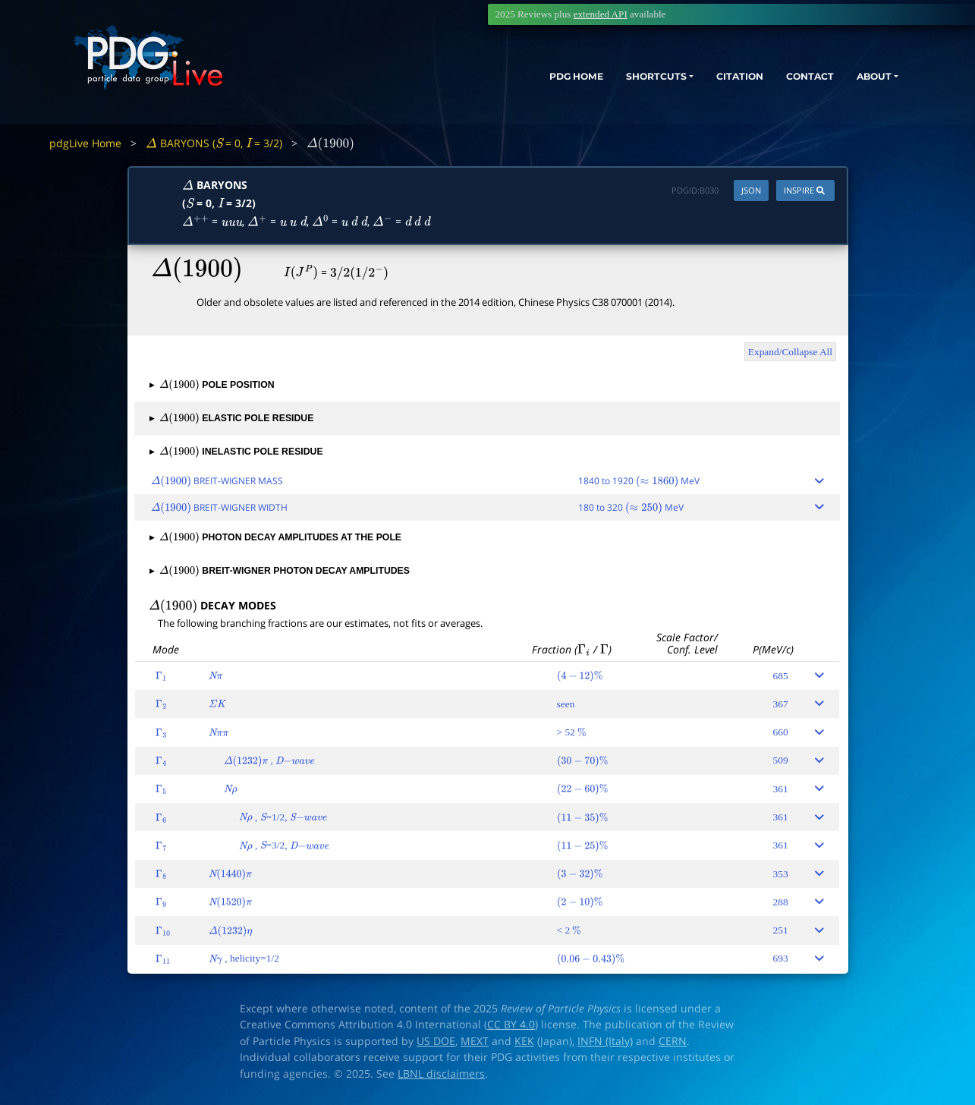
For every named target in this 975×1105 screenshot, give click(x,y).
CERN (673, 1041)
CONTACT (784, 81)
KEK (524, 1041)
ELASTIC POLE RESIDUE (231, 418)
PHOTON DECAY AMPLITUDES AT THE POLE (275, 537)
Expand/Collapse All (790, 351)
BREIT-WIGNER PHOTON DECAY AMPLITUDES (279, 570)
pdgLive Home (85, 143)
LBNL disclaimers (441, 1074)
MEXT (475, 1041)
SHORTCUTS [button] (609, 81)
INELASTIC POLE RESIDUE (235, 451)
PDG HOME (516, 81)
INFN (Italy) (605, 1041)
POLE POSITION (211, 384)
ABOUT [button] (857, 81)
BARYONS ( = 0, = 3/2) (214, 143)
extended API (600, 14)
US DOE (436, 1041)
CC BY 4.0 (511, 1024)
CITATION (706, 81)
